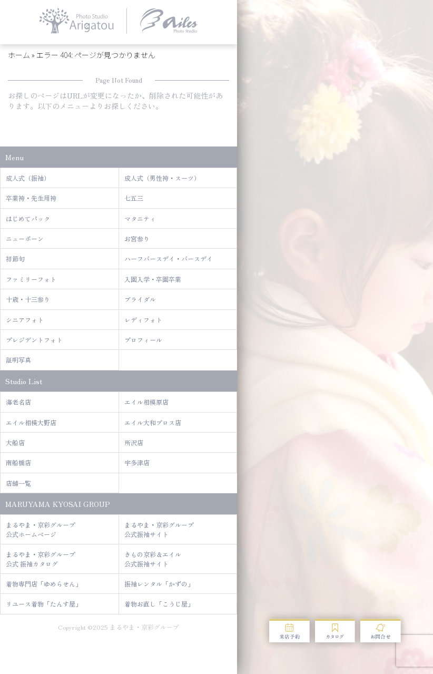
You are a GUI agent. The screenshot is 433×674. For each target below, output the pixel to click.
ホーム (19, 55)
